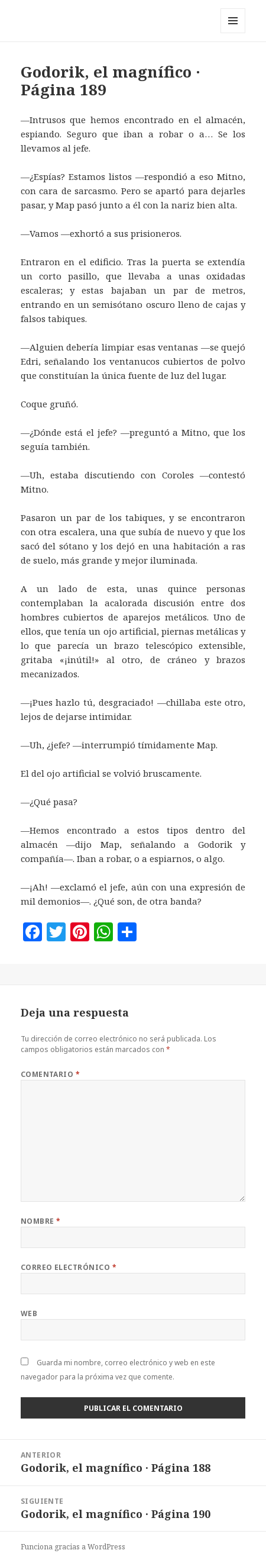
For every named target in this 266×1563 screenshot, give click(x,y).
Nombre (41, 1221)
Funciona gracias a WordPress (73, 1547)
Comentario (50, 1074)
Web (29, 1313)
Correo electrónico (69, 1267)
